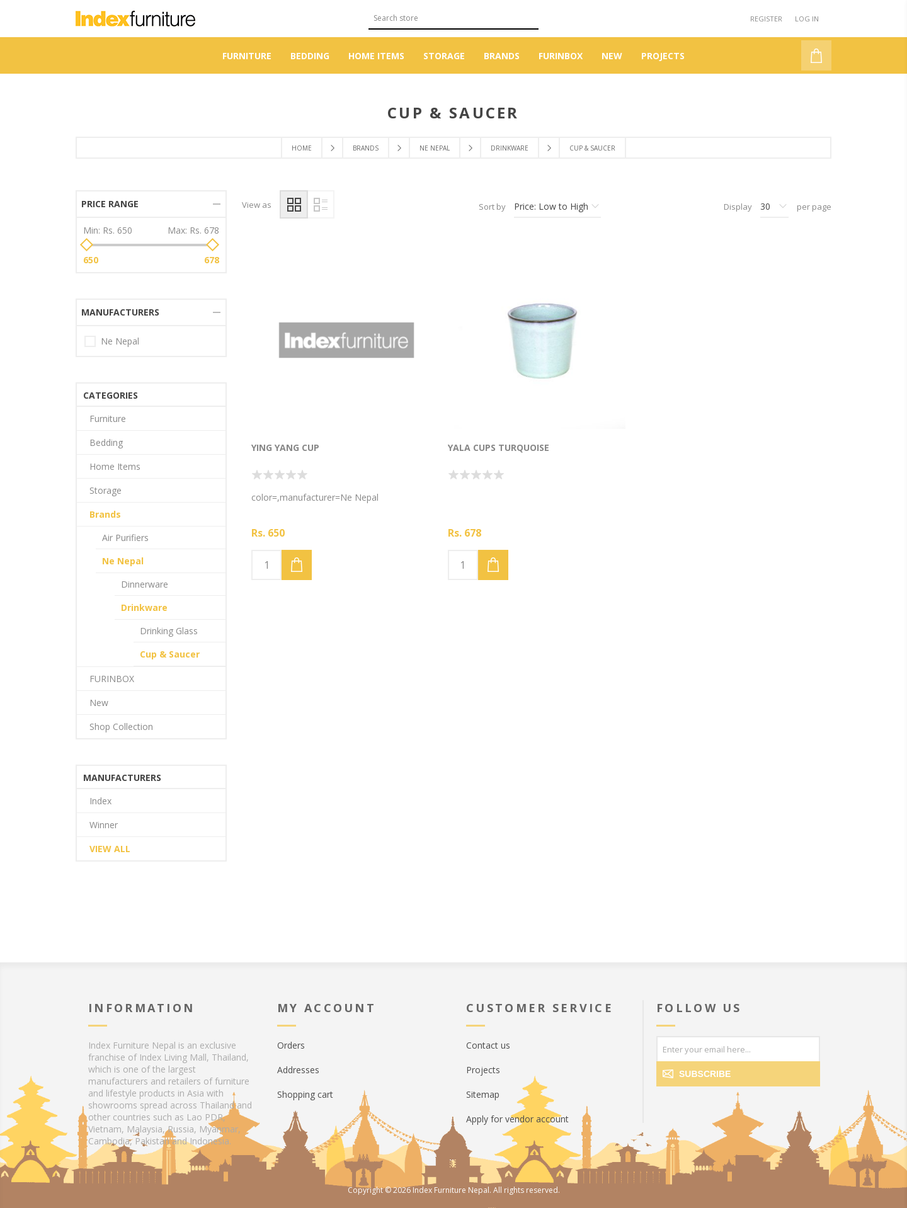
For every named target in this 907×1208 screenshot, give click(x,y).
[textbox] (444, 18)
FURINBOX (111, 679)
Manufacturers (120, 312)
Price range (110, 204)
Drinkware (144, 607)
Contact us (488, 1045)
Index (100, 801)
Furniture (107, 419)
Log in (807, 18)
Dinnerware (144, 584)
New (98, 703)
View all (109, 849)
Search (529, 17)
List (320, 204)
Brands (105, 514)
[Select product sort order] (557, 206)
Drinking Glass (169, 631)
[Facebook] (669, 1106)
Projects (483, 1070)
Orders (291, 1045)
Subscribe (705, 1074)
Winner (103, 825)
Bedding (106, 442)
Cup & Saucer (170, 654)
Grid (294, 204)
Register (766, 18)
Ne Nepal (120, 341)
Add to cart (297, 565)
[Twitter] (694, 1106)
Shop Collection (121, 726)
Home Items (114, 466)
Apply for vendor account (517, 1119)
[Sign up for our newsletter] (738, 1048)
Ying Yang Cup (285, 447)
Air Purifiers (125, 538)
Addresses (298, 1070)
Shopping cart (305, 1094)
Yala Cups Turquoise (498, 447)
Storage (105, 490)
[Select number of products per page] (774, 206)
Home (302, 148)
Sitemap (482, 1094)
